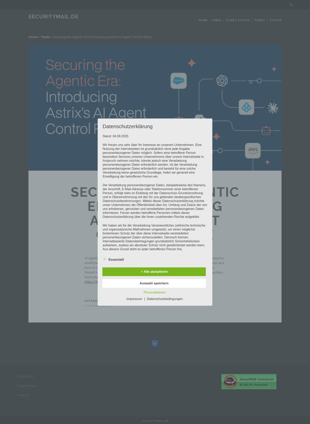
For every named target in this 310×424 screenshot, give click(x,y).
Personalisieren (154, 292)
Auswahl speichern (154, 283)
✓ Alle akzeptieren (154, 271)
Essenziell (113, 259)
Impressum (134, 299)
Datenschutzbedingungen (165, 299)
